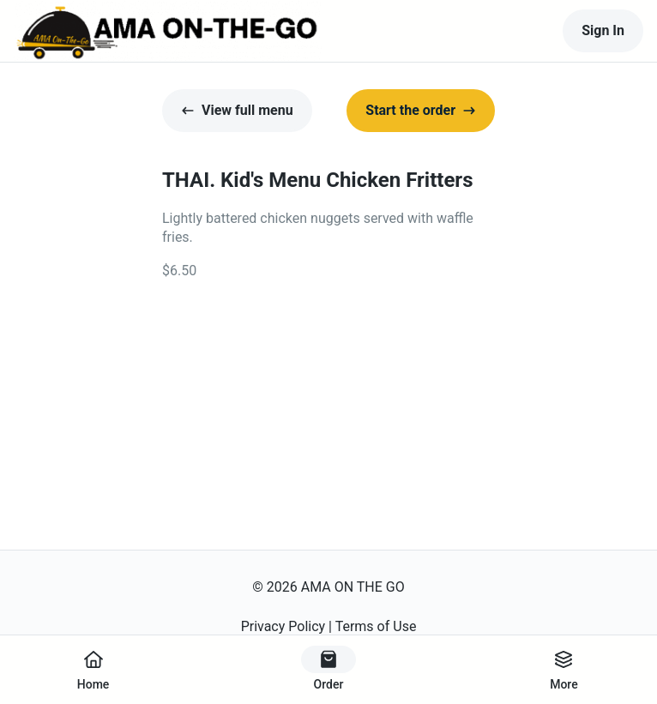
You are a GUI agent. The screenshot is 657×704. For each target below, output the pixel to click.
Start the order (420, 110)
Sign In (603, 30)
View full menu (237, 110)
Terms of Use (376, 626)
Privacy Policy (283, 626)
